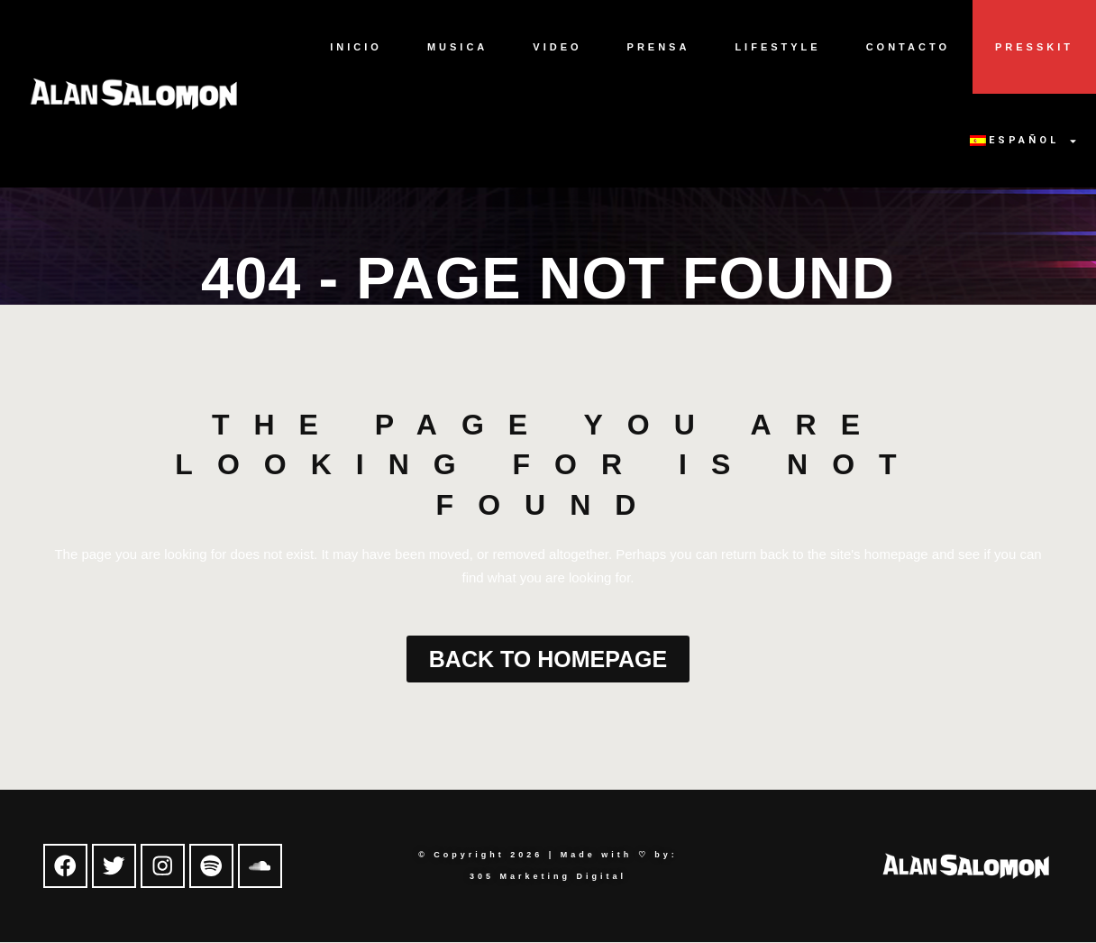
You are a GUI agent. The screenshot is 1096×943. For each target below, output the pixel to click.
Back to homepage (548, 659)
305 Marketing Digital (548, 877)
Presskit (1034, 46)
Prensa (658, 46)
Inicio (356, 46)
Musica (457, 46)
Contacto (908, 46)
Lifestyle (777, 46)
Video (557, 46)
